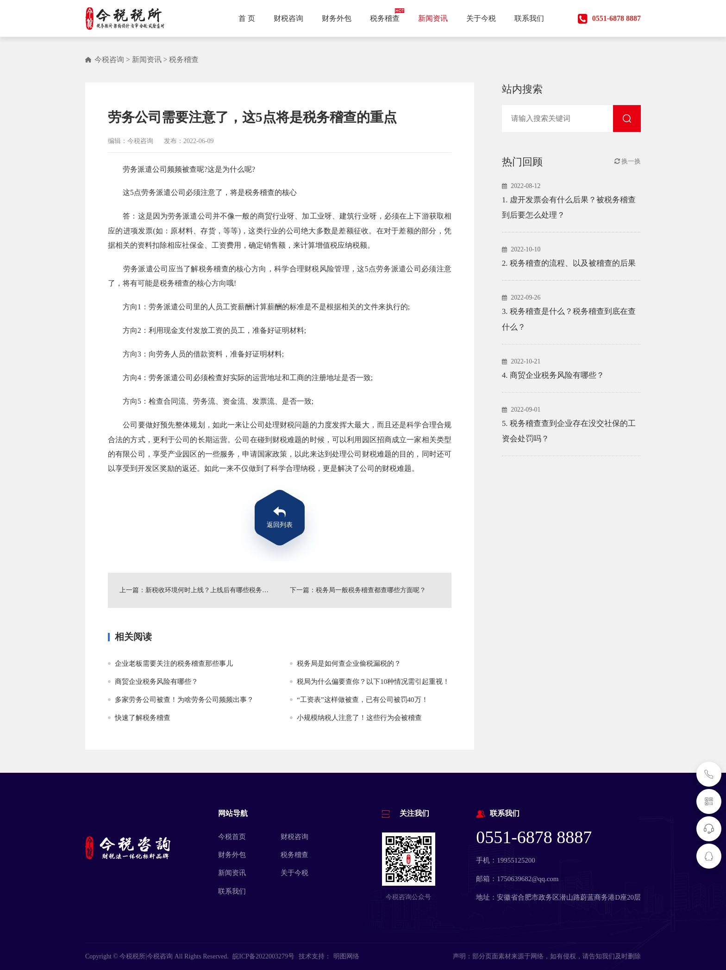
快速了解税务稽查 (142, 717)
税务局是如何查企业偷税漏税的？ (349, 663)
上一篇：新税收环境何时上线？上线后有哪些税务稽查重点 (194, 590)
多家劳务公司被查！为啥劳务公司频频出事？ (184, 699)
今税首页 (232, 836)
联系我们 (232, 891)
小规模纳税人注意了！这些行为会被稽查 (359, 717)
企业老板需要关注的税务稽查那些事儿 (174, 663)
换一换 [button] (627, 161)
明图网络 (346, 956)
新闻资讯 (147, 59)
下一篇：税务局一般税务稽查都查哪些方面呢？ (358, 590)
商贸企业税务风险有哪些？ (156, 681)
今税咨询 (109, 59)
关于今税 (294, 872)
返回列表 (280, 524)
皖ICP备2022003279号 (263, 956)
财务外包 (232, 854)
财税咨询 (294, 836)
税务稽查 (184, 59)
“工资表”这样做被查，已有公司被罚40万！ (362, 699)
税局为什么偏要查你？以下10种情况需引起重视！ (373, 681)
